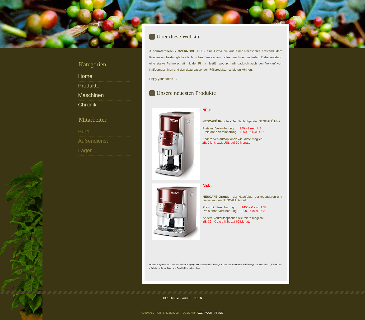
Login (198, 298)
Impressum (171, 298)
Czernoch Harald (210, 312)
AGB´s (186, 298)
